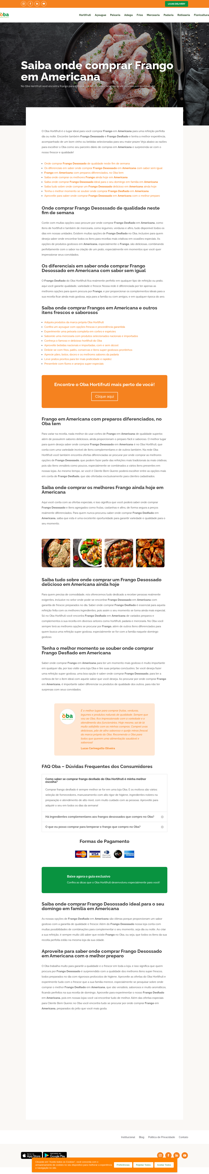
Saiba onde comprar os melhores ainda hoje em (86, 177)
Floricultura (201, 15)
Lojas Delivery (176, 4)
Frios (140, 15)
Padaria (169, 15)
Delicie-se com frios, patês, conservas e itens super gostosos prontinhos (88, 350)
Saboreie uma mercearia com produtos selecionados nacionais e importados (91, 336)
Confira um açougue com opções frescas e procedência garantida (84, 327)
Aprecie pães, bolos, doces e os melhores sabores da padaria (81, 354)
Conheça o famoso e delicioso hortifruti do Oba (73, 340)
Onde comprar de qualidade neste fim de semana (87, 163)
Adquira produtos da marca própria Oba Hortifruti (74, 322)
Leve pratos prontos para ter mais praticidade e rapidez (78, 359)
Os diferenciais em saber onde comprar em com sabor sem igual (103, 168)
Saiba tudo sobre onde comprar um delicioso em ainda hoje (100, 186)
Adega (128, 15)
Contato (183, 1137)
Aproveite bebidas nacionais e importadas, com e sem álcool (81, 345)
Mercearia (153, 15)
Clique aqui (104, 396)
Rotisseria (183, 15)
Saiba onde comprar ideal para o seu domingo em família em (101, 182)
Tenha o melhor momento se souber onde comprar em (96, 191)
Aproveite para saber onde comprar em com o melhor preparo (102, 195)
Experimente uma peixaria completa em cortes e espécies (80, 331)
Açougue (100, 15)
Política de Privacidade (161, 1137)
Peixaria (115, 15)
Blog (141, 1137)
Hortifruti (85, 15)
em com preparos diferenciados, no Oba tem (84, 172)
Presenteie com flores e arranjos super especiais (74, 363)
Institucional (128, 1137)
